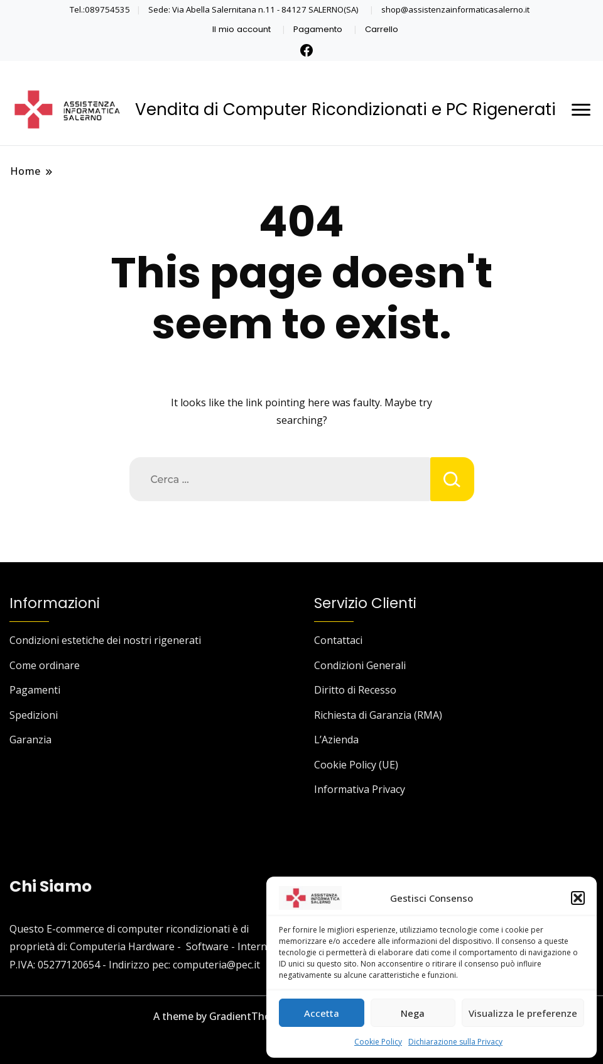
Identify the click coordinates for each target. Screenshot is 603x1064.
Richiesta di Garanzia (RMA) (378, 715)
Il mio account (241, 29)
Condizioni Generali (360, 665)
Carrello (381, 29)
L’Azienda (336, 739)
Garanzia (30, 739)
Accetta (321, 1013)
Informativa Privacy (359, 789)
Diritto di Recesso (355, 690)
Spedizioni (33, 715)
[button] (578, 898)
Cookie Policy (378, 1041)
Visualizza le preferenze (523, 1013)
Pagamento (317, 29)
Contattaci (338, 640)
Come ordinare (44, 665)
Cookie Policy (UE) (356, 765)
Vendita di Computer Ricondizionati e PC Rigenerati (345, 109)
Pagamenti (34, 690)
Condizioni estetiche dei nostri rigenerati (105, 640)
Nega (413, 1013)
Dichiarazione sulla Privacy (455, 1041)
